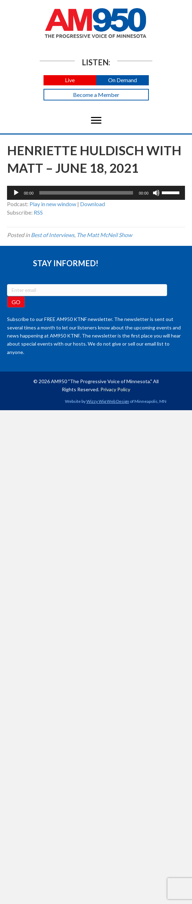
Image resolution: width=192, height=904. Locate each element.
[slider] (86, 193)
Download (92, 204)
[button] (70, 80)
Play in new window (52, 204)
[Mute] (156, 192)
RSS (38, 212)
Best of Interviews (52, 234)
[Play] (16, 192)
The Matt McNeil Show (104, 234)
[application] (96, 193)
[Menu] (96, 120)
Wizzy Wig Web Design (107, 401)
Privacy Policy (115, 389)
